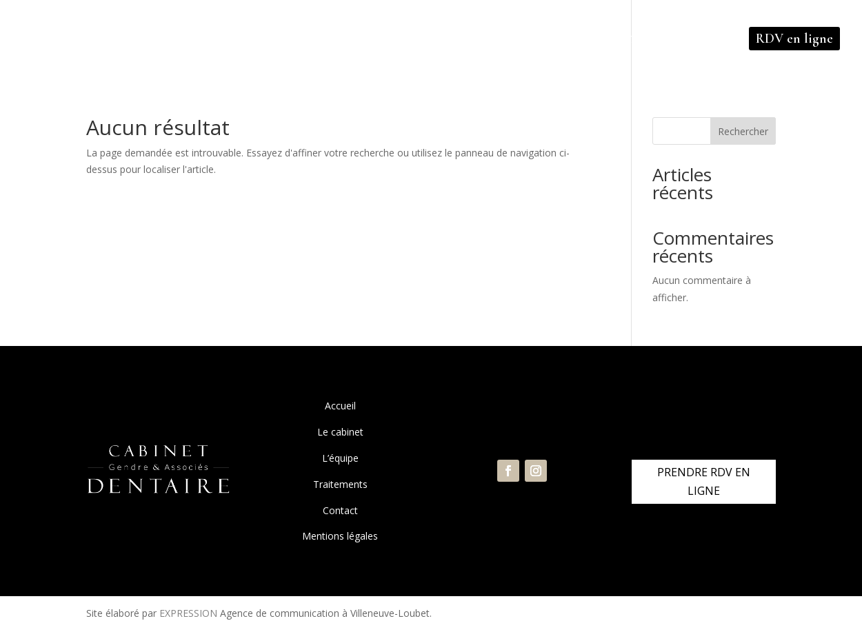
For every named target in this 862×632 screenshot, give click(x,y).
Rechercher (743, 131)
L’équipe (340, 458)
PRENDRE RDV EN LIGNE (703, 481)
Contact (340, 510)
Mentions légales (340, 535)
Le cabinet (340, 431)
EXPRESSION (188, 613)
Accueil (340, 405)
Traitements (340, 484)
